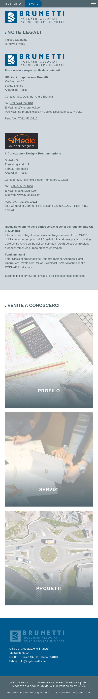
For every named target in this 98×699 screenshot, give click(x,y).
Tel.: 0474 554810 (46, 657)
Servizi (49, 489)
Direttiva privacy (15, 43)
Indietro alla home (16, 39)
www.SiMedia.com (28, 194)
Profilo (49, 390)
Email (34, 3)
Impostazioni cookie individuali (33, 686)
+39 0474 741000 (22, 186)
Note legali (46, 682)
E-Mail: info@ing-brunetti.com (27, 661)
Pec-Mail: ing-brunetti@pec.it (27, 692)
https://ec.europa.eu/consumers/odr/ (39, 248)
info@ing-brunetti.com (28, 107)
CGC (84, 682)
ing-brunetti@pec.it (29, 111)
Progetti (49, 588)
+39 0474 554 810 (21, 103)
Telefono (12, 3)
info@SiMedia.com (26, 190)
